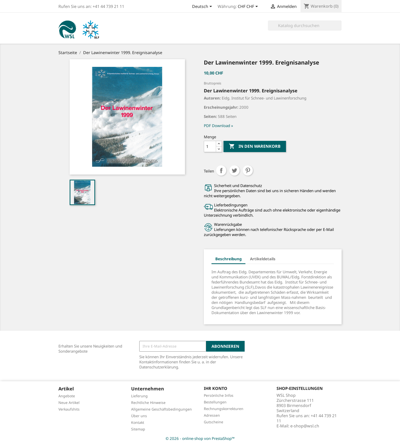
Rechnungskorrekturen (223, 408)
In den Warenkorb (255, 146)
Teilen (221, 170)
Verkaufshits (69, 409)
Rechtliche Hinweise (148, 402)
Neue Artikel (69, 402)
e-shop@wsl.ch (304, 426)
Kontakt (137, 422)
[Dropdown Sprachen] (203, 7)
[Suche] (305, 25)
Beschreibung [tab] (228, 258)
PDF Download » (218, 125)
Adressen (212, 415)
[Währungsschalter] (249, 7)
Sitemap (138, 429)
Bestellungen (215, 402)
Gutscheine (213, 421)
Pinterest (248, 170)
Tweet (234, 170)
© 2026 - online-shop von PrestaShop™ (200, 438)
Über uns (139, 415)
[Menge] (210, 146)
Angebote (66, 395)
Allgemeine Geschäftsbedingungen (161, 409)
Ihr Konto (215, 388)
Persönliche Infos (218, 395)
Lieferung (139, 395)
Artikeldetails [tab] (263, 258)
